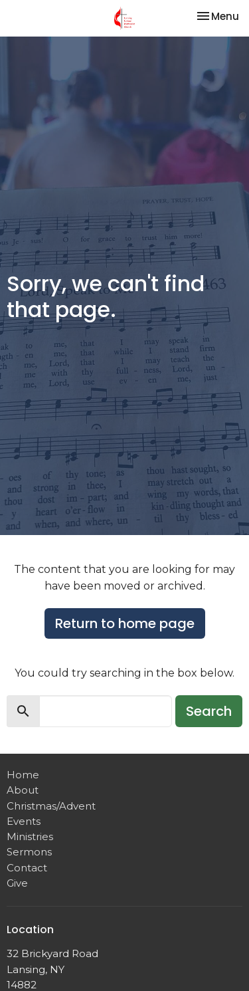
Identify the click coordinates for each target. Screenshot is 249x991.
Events (24, 821)
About (23, 790)
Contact (27, 867)
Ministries (30, 836)
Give (17, 883)
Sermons (29, 851)
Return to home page (125, 623)
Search (209, 711)
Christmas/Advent (51, 806)
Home (23, 774)
